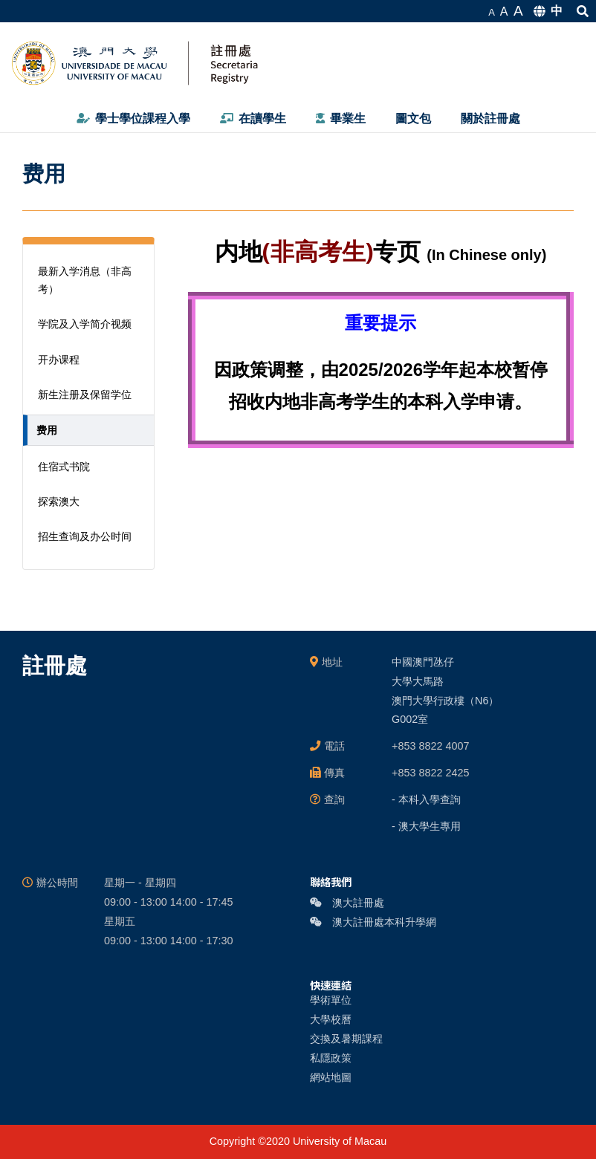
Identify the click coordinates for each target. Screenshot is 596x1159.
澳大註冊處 (347, 903)
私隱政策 (331, 1058)
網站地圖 (331, 1077)
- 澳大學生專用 (426, 826)
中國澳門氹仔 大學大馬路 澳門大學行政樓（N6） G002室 (445, 691)
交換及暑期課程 (346, 1039)
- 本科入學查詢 (426, 799)
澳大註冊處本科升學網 (373, 922)
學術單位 (331, 1000)
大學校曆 (331, 1019)
